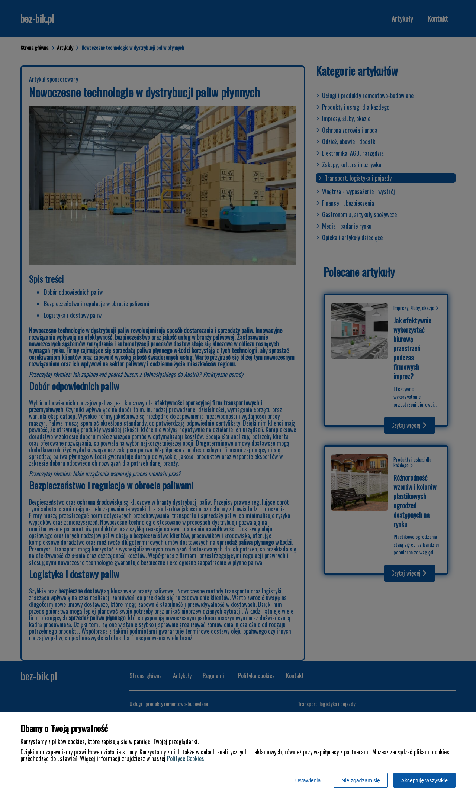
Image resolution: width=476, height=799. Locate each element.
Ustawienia (308, 780)
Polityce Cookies (185, 758)
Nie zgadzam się (360, 780)
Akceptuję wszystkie (424, 780)
